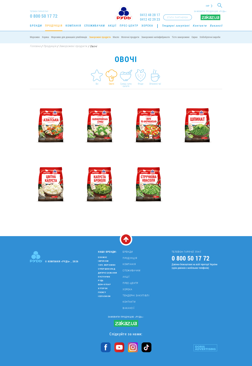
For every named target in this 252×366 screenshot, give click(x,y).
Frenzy (102, 292)
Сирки (194, 37)
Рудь (100, 280)
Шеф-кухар (104, 284)
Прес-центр (129, 25)
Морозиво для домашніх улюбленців (69, 37)
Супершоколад (106, 269)
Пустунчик (104, 276)
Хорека (147, 25)
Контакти (200, 25)
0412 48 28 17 (150, 15)
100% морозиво (107, 265)
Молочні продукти (130, 37)
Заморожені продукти (100, 37)
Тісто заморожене (180, 37)
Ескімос (102, 257)
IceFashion (104, 296)
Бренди (36, 25)
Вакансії (216, 25)
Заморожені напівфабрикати (155, 37)
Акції (112, 25)
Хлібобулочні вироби (210, 37)
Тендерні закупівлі (176, 25)
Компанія (73, 25)
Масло (116, 37)
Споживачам (94, 25)
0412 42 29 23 (150, 19)
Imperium (103, 261)
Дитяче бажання (107, 273)
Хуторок (103, 288)
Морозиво (35, 37)
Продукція (53, 25)
